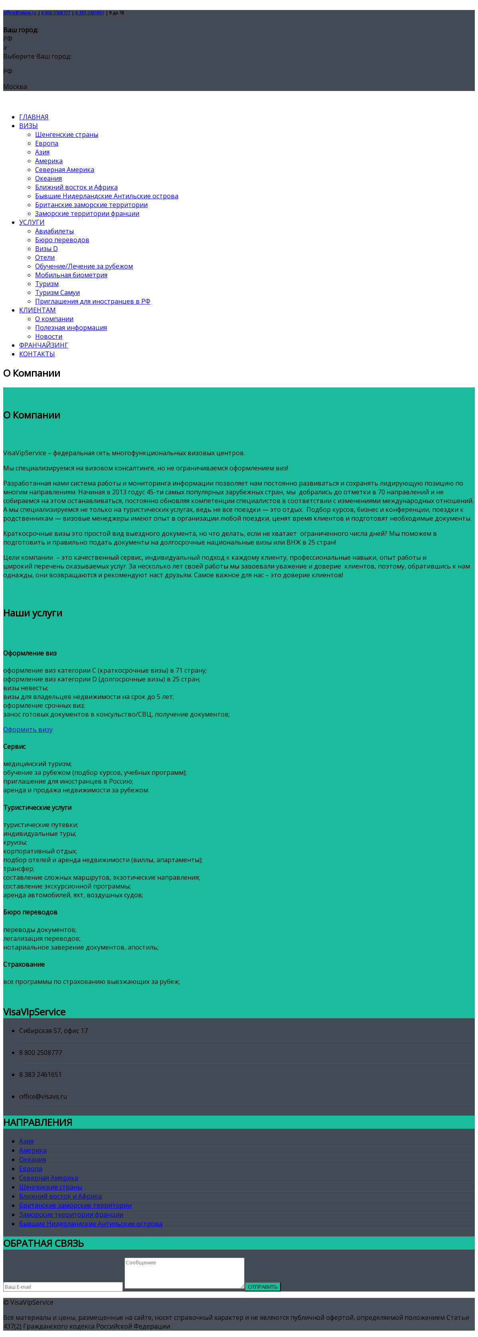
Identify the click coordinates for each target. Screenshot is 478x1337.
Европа (46, 143)
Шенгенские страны (66, 134)
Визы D (46, 248)
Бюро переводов (62, 239)
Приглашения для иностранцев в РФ (92, 301)
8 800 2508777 (55, 13)
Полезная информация (71, 327)
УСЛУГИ (32, 222)
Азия (42, 152)
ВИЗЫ (28, 125)
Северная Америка (64, 169)
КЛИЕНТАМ (37, 310)
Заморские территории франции (87, 213)
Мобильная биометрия (71, 275)
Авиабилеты (54, 231)
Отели (45, 257)
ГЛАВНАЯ (34, 117)
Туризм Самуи (57, 292)
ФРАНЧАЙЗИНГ (43, 345)
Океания (48, 178)
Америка (49, 160)
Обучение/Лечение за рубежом (84, 266)
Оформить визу (28, 729)
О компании (54, 318)
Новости (48, 336)
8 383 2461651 (89, 13)
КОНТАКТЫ (37, 354)
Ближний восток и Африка (76, 187)
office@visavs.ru (19, 13)
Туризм (47, 283)
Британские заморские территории (91, 204)
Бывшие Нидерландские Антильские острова (106, 196)
